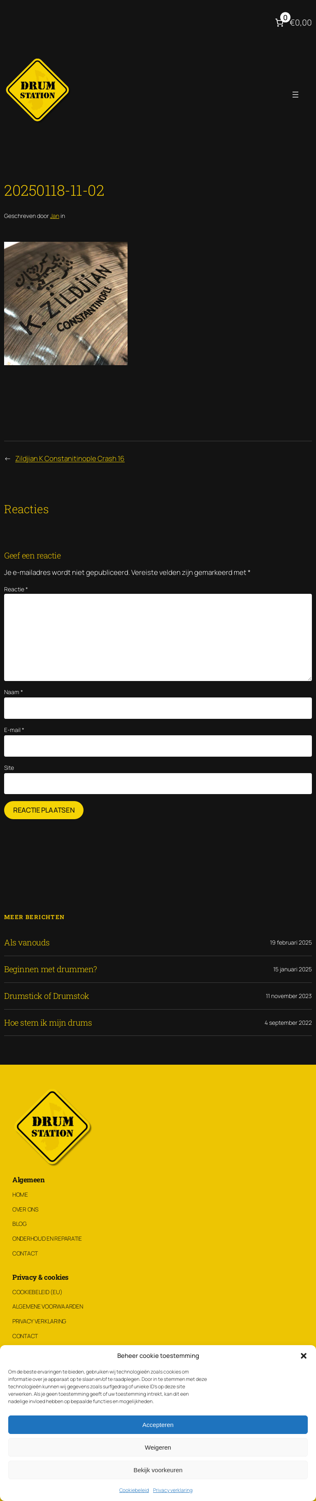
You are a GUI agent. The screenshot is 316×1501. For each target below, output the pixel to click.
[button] (304, 1356)
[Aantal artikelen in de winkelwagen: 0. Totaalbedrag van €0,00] (292, 22)
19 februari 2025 (291, 942)
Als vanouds (27, 942)
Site (9, 767)
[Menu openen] (295, 95)
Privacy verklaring (173, 1490)
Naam (13, 692)
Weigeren (158, 1447)
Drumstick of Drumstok (46, 996)
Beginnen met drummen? (50, 969)
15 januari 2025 (292, 969)
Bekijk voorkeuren (157, 1469)
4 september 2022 (288, 1022)
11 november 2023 (289, 996)
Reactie (16, 589)
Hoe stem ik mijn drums (48, 1023)
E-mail (14, 730)
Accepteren (158, 1424)
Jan (54, 216)
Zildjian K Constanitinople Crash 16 (70, 458)
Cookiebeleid (134, 1490)
